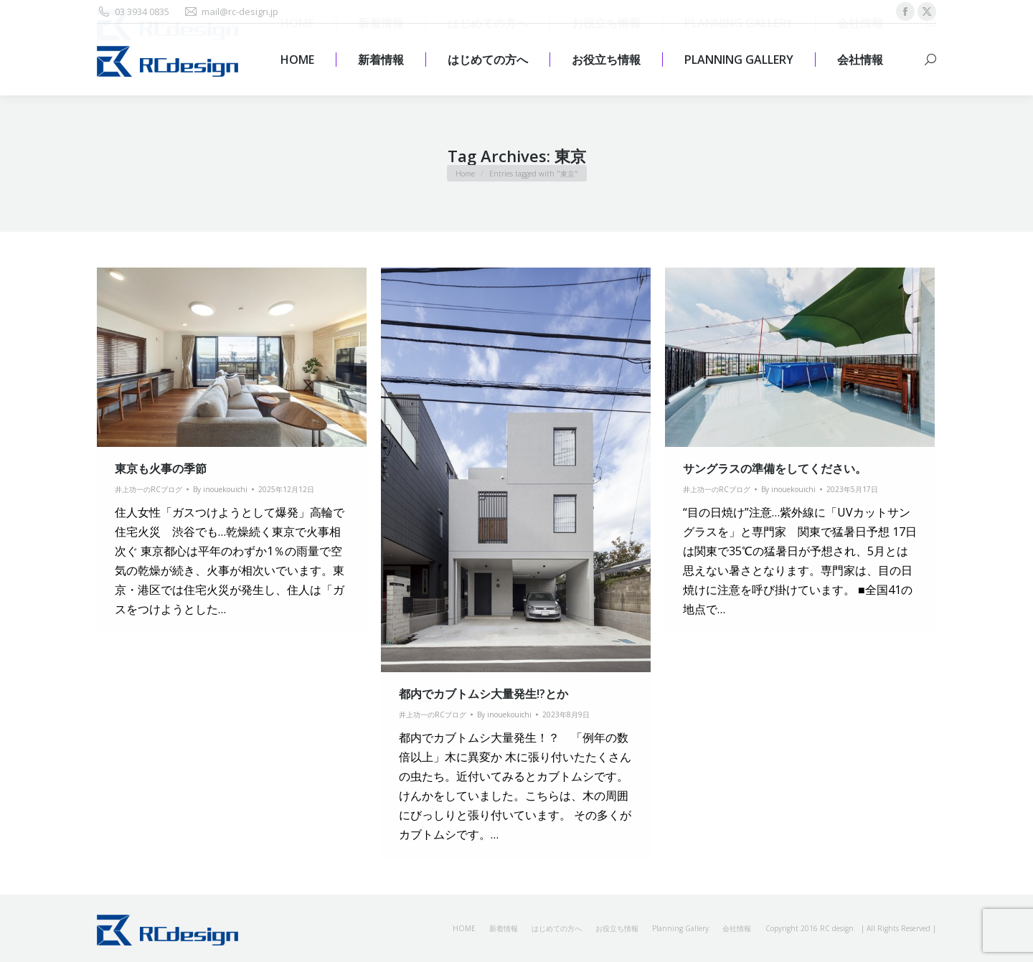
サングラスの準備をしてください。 (775, 468)
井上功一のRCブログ (148, 489)
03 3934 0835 (133, 12)
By (220, 489)
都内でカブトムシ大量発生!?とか (483, 694)
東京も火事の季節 (161, 468)
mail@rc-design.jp (231, 12)
